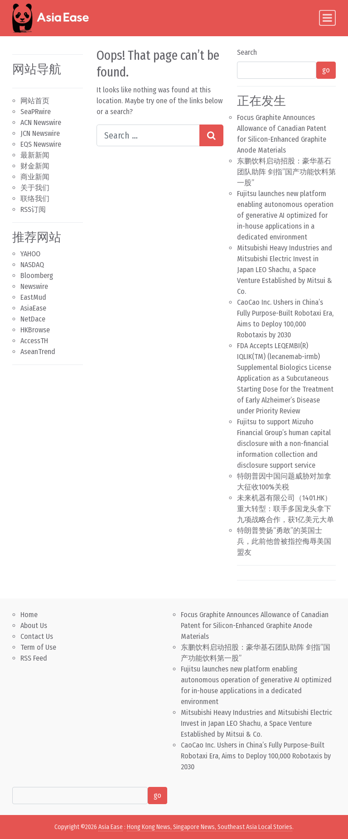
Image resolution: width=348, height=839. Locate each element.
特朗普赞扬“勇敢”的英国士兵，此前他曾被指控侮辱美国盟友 (284, 541)
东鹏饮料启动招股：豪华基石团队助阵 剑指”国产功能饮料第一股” (286, 172)
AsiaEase (33, 308)
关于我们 (34, 187)
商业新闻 (34, 177)
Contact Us (36, 636)
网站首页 (34, 100)
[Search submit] (211, 135)
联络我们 (34, 198)
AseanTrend (37, 351)
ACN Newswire (40, 122)
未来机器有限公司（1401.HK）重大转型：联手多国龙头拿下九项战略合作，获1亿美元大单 (285, 509)
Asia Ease (110, 827)
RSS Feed (33, 658)
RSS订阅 (33, 209)
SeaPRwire (35, 111)
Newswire (34, 286)
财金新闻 (34, 166)
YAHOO (30, 253)
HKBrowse (35, 330)
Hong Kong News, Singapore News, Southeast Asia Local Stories (209, 827)
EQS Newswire (40, 144)
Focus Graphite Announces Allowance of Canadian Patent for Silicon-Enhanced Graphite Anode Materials (255, 625)
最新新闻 (34, 155)
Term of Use (38, 647)
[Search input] (148, 135)
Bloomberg (36, 275)
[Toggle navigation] (327, 18)
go (326, 70)
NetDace (32, 319)
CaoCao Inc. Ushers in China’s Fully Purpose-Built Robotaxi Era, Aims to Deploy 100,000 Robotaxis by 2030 (256, 756)
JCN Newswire (40, 133)
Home (29, 614)
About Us (33, 625)
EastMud (33, 297)
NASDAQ (32, 264)
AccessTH (34, 340)
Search (247, 52)
